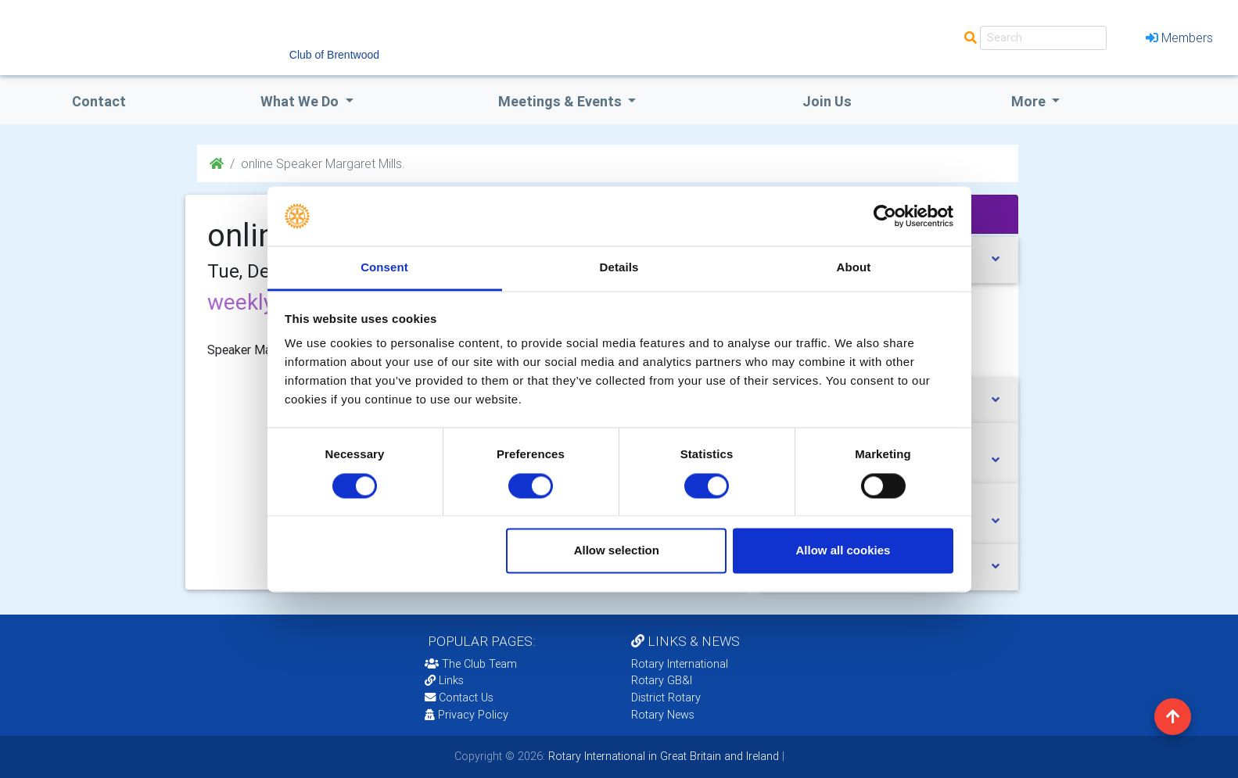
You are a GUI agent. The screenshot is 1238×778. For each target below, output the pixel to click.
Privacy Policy (466, 715)
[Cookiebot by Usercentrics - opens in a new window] (884, 216)
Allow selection (616, 551)
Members (1179, 37)
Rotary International (679, 664)
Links (444, 680)
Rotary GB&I (661, 680)
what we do (301, 101)
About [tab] (854, 267)
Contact (99, 101)
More (1030, 101)
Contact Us (459, 697)
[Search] (1043, 38)
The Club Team (471, 664)
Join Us (827, 101)
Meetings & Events (561, 101)
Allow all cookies (842, 551)
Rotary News (662, 715)
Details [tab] (619, 267)
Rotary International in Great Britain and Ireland (662, 756)
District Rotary (666, 697)
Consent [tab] (384, 267)
